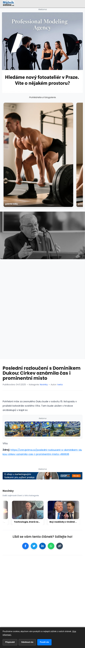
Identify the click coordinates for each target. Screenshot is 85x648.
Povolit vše (44, 642)
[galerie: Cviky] (38, 155)
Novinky (44, 384)
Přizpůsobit (10, 642)
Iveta (60, 384)
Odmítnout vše (27, 642)
